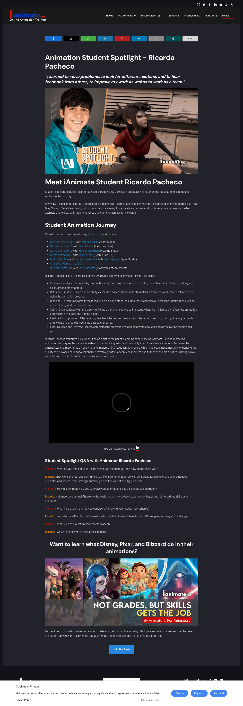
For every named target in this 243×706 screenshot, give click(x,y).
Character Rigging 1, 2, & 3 (66, 263)
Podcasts (211, 15)
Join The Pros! (121, 649)
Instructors (192, 15)
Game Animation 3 (61, 255)
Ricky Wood (86, 255)
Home (109, 15)
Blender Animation (61, 268)
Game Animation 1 (61, 246)
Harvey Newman (89, 250)
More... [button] (228, 15)
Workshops (94, 234)
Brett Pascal (86, 246)
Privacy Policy (23, 700)
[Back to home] (28, 15)
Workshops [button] (127, 15)
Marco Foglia (90, 241)
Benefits (174, 15)
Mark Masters (87, 268)
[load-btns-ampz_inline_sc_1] (190, 38)
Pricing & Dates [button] (152, 15)
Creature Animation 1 (62, 241)
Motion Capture (59, 259)
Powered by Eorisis (150, 700)
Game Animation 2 (61, 250)
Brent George (111, 259)
